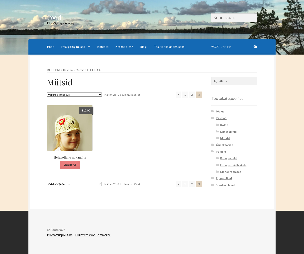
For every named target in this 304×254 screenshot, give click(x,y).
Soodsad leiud (225, 185)
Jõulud (220, 111)
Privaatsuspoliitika (59, 235)
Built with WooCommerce (93, 235)
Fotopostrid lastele (233, 165)
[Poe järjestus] (74, 95)
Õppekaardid (224, 144)
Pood (54, 17)
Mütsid (80, 70)
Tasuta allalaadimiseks (169, 46)
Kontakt (102, 46)
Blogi (143, 46)
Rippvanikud (224, 178)
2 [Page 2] (192, 94)
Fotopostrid (228, 158)
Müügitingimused (73, 46)
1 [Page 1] (185, 94)
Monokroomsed (230, 171)
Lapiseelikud (228, 131)
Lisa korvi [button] (70, 164)
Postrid (221, 151)
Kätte (224, 125)
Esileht (56, 70)
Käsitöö (68, 70)
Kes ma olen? (124, 46)
